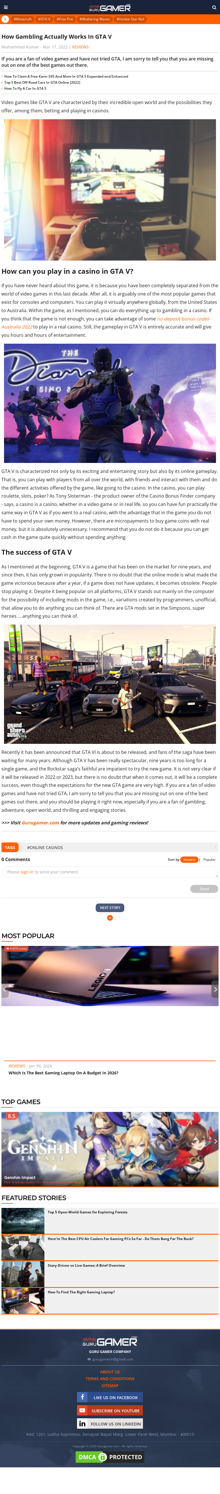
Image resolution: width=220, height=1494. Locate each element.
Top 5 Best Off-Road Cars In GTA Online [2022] (42, 82)
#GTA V (44, 19)
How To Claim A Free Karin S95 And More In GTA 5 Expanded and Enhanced (66, 76)
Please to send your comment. (43, 872)
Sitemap (110, 1385)
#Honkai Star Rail (130, 19)
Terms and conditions (110, 1378)
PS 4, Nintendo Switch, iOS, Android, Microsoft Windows (42, 1182)
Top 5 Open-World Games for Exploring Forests (87, 1212)
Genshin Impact (20, 1177)
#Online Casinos (45, 847)
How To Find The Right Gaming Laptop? (81, 1292)
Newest (189, 859)
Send (204, 889)
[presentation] (22, 847)
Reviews (80, 47)
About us (110, 1371)
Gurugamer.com (40, 823)
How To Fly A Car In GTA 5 (25, 88)
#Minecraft (23, 19)
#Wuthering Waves (95, 19)
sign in (27, 872)
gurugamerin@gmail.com (113, 1359)
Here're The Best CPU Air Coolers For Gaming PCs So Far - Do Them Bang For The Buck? (121, 1238)
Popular (209, 859)
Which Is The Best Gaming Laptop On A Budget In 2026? (64, 1072)
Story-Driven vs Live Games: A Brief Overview (86, 1265)
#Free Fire (65, 19)
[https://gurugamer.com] (110, 1341)
